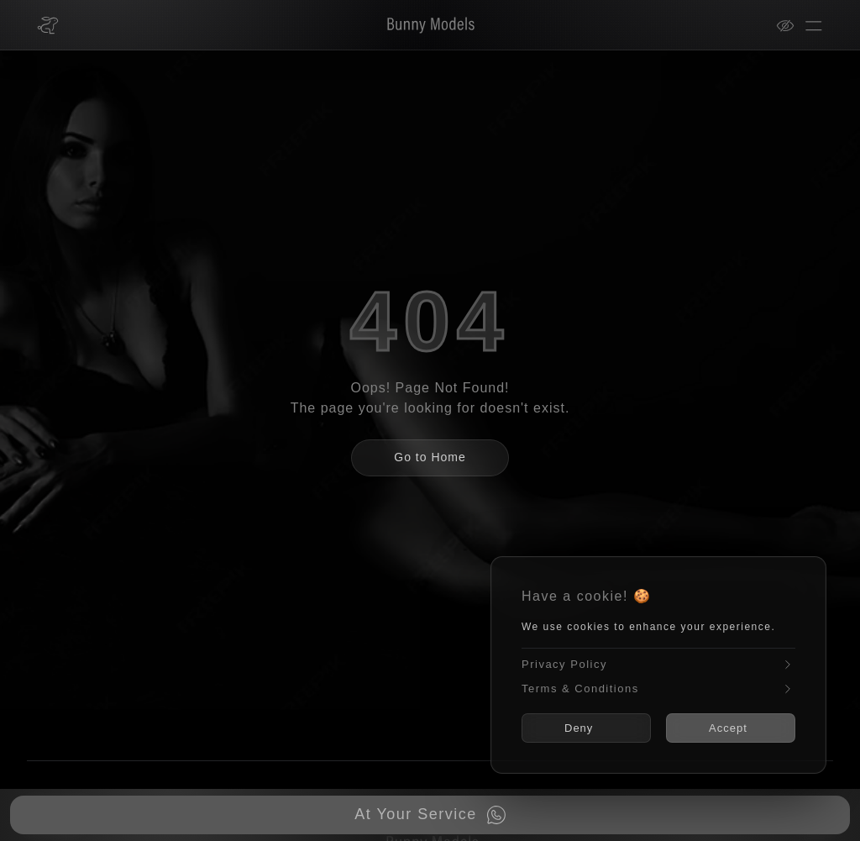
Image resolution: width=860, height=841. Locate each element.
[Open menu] (814, 25)
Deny (578, 728)
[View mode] (790, 25)
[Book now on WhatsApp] (430, 815)
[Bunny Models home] (48, 25)
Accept (728, 728)
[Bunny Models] (420, 25)
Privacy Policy (658, 665)
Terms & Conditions (658, 688)
